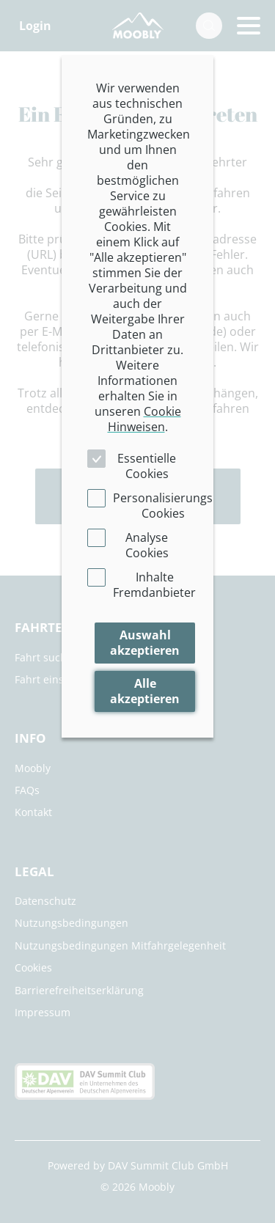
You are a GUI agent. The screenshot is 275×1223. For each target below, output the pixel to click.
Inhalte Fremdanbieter (154, 585)
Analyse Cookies (147, 545)
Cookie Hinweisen (144, 419)
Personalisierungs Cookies (163, 505)
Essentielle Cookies (146, 466)
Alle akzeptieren (145, 691)
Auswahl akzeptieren (145, 642)
